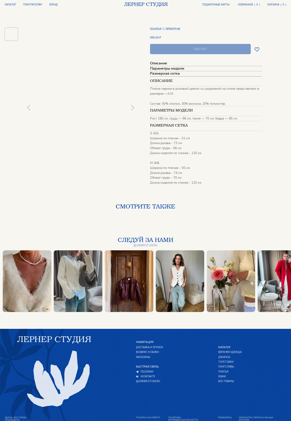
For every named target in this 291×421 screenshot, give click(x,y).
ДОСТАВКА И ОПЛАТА (149, 347)
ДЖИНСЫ (224, 357)
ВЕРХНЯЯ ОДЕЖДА (230, 352)
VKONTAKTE (147, 376)
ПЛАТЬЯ (223, 372)
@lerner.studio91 (145, 245)
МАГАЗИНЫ (143, 357)
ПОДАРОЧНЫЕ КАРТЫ (215, 5)
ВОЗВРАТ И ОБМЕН (147, 352)
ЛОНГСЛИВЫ (226, 367)
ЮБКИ (222, 376)
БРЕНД (53, 5)
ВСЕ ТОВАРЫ (226, 381)
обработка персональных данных (256, 418)
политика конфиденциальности (183, 418)
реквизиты (225, 417)
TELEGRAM (146, 372)
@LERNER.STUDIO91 (148, 381)
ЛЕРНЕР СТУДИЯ (146, 5)
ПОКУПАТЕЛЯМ (32, 5)
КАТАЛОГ (10, 4)
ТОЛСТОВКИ (225, 362)
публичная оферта (148, 417)
